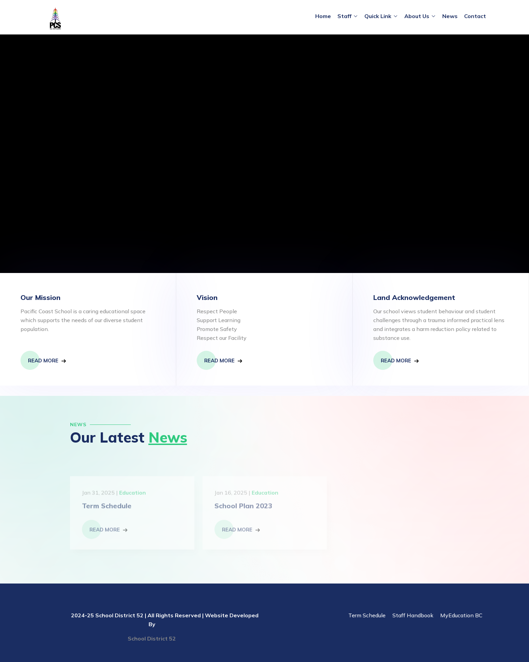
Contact (475, 16)
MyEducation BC (461, 615)
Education (132, 494)
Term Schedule (106, 508)
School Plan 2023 (243, 508)
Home (323, 16)
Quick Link (377, 16)
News (450, 16)
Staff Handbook (412, 615)
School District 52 (152, 638)
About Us (416, 16)
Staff (344, 16)
